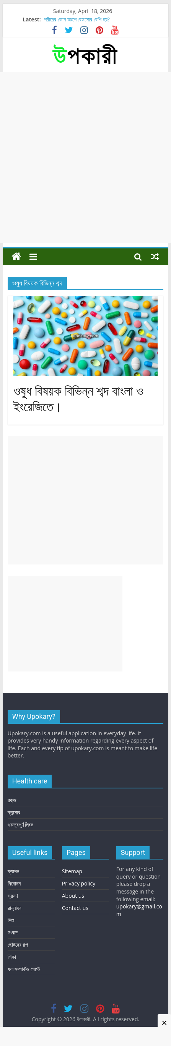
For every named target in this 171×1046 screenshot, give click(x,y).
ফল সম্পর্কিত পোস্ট (24, 969)
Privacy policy (79, 883)
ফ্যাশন (13, 871)
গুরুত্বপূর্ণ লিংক (21, 824)
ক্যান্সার (14, 812)
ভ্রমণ (13, 895)
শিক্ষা (12, 956)
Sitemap (72, 871)
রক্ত (12, 800)
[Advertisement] (85, 157)
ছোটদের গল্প (18, 944)
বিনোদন (14, 883)
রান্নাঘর (14, 907)
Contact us (75, 907)
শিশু (11, 920)
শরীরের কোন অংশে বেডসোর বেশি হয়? (76, 19)
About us (73, 895)
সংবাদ (13, 932)
